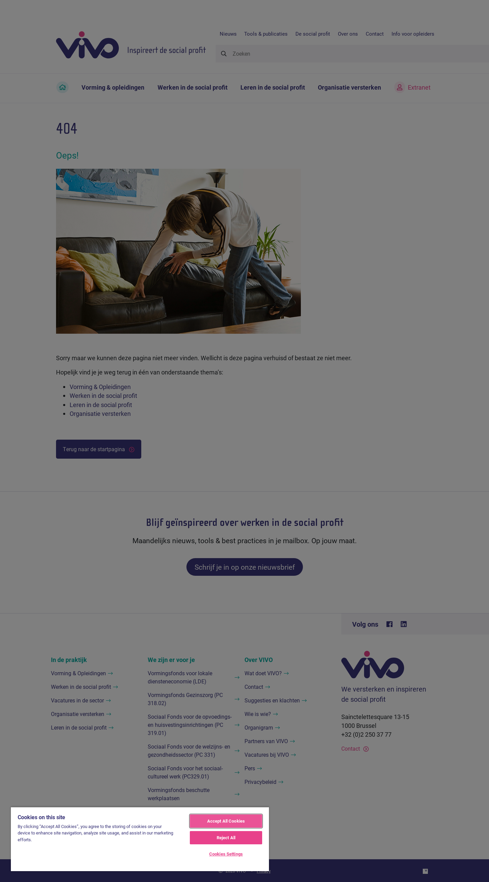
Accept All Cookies (226, 821)
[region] (140, 839)
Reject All (226, 837)
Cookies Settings (226, 854)
